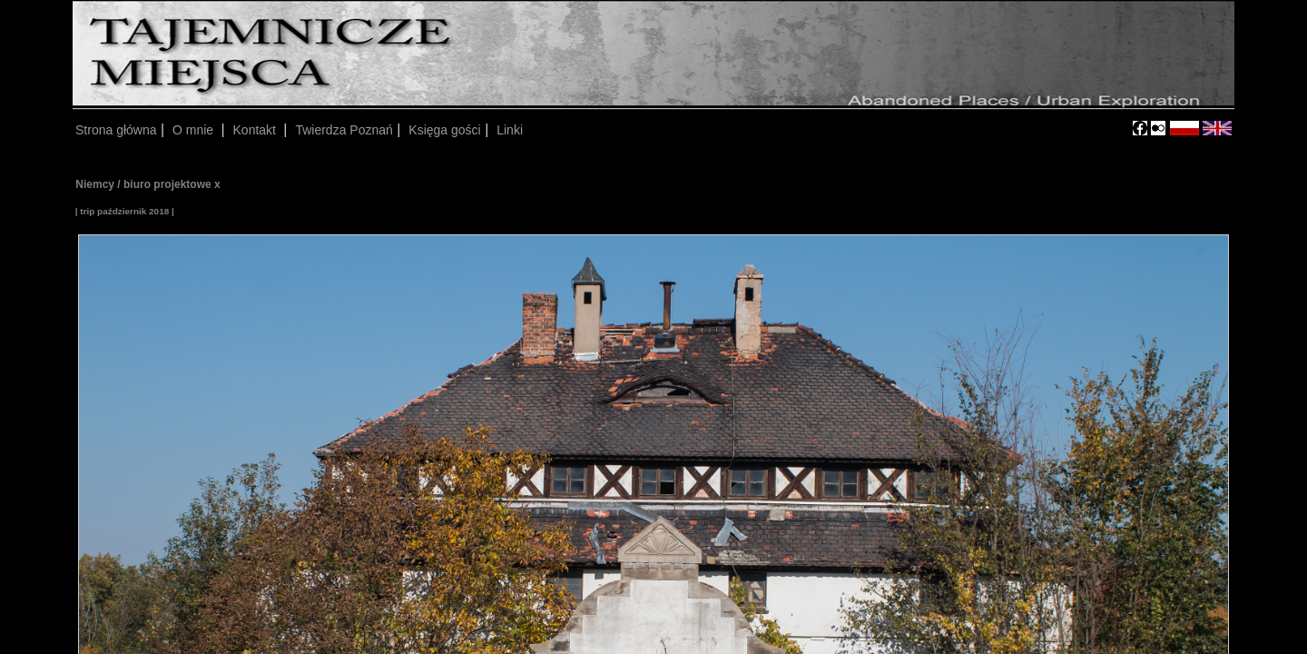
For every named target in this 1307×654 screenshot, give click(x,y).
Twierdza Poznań (343, 130)
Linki (509, 130)
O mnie (194, 130)
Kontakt (256, 130)
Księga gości (444, 130)
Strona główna (116, 130)
